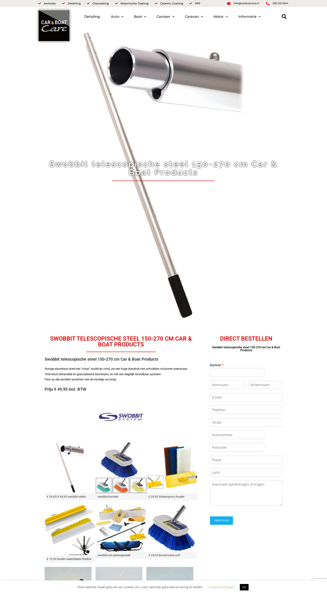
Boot (140, 16)
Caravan (194, 16)
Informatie (249, 16)
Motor (221, 16)
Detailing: (92, 17)
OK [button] (244, 587)
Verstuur (221, 520)
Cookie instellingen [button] (221, 587)
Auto (117, 16)
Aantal (217, 365)
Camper (166, 16)
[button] (284, 16)
